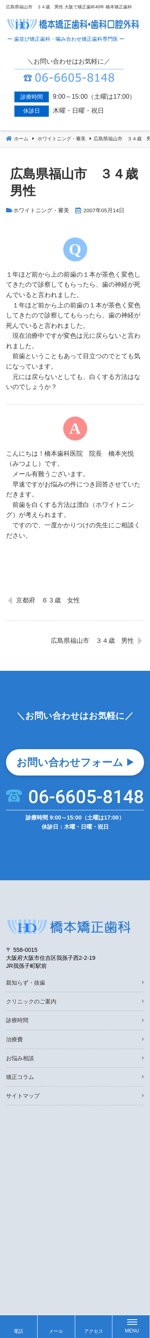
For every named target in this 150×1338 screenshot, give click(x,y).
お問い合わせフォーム (69, 762)
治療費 (14, 1039)
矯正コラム (20, 1077)
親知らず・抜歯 (25, 982)
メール (56, 1331)
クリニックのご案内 (31, 1001)
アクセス (93, 1331)
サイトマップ (23, 1096)
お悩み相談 (20, 1058)
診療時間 (17, 1020)
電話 (18, 1331)
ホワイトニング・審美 (41, 210)
